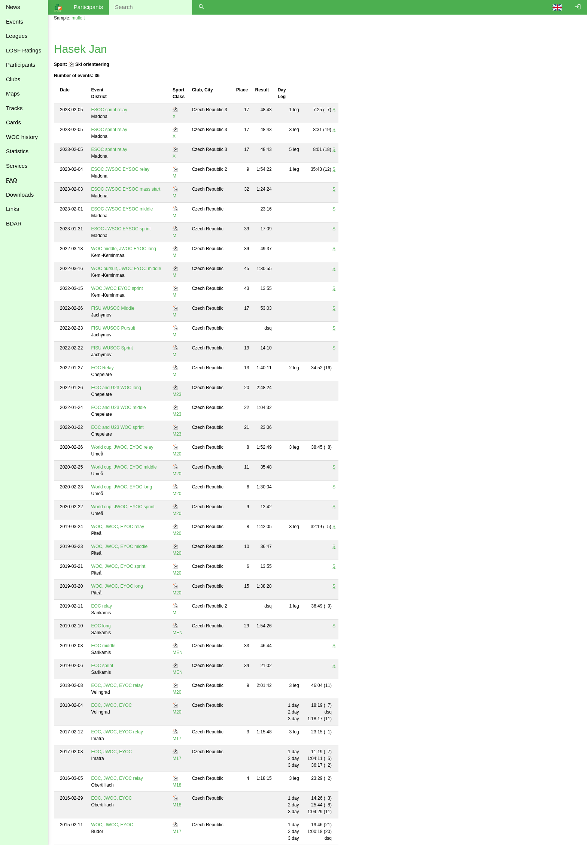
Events (14, 21)
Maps (13, 93)
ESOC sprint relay (109, 109)
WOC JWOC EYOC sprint (117, 288)
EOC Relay (102, 367)
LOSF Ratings (23, 50)
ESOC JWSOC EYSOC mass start (126, 189)
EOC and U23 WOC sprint (117, 427)
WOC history (22, 137)
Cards (13, 122)
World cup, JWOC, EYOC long (121, 487)
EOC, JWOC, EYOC (111, 705)
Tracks (14, 108)
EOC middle (103, 645)
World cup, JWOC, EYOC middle (124, 467)
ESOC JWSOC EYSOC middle (122, 209)
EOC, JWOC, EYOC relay (117, 685)
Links (12, 209)
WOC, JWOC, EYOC (112, 824)
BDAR (14, 223)
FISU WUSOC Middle (112, 308)
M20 (177, 454)
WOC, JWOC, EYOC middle (119, 546)
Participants (20, 64)
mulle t (78, 18)
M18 (177, 785)
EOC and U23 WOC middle (118, 407)
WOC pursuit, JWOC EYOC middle (126, 268)
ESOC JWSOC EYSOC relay (120, 169)
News (13, 7)
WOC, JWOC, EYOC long (117, 586)
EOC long (101, 626)
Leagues (17, 36)
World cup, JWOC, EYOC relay (122, 447)
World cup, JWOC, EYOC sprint (123, 506)
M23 (177, 394)
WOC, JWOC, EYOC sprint (118, 566)
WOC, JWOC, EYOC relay (117, 526)
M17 (177, 738)
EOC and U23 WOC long (116, 387)
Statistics (17, 151)
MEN (178, 632)
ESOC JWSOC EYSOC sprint (121, 228)
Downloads (20, 194)
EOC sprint (102, 665)
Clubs (13, 79)
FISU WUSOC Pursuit (113, 328)
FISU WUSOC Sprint (112, 348)
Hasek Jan (80, 49)
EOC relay (101, 606)
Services (17, 166)
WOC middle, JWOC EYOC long (123, 248)
